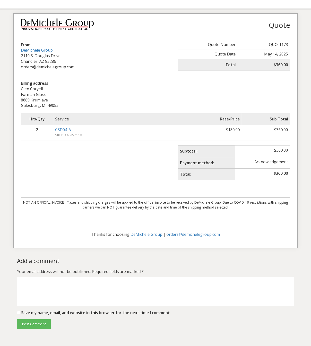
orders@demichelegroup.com (193, 234)
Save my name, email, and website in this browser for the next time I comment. (96, 312)
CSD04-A (63, 129)
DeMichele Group (37, 50)
